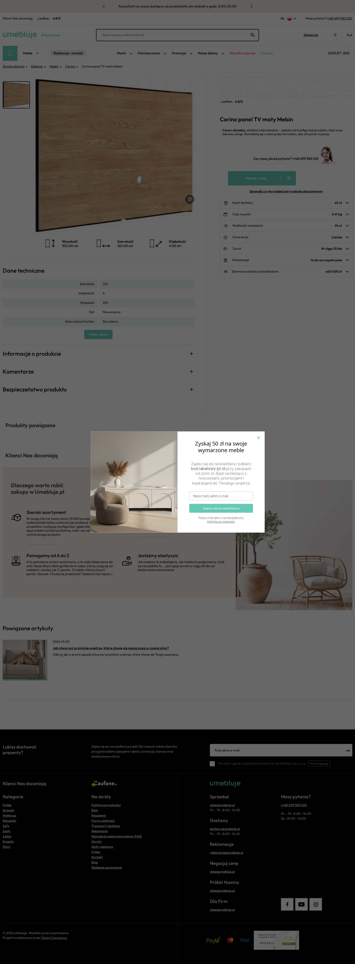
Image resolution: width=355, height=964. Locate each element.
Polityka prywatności (221, 521)
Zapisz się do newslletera (221, 508)
